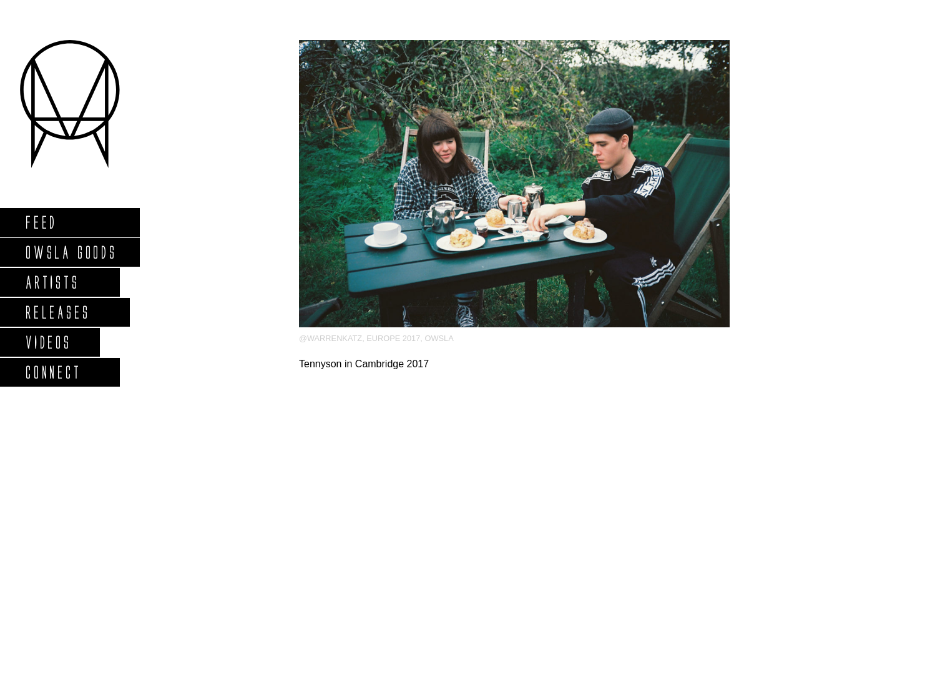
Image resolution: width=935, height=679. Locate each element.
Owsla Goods (71, 252)
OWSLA (438, 338)
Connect (53, 372)
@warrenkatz (330, 338)
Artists (52, 282)
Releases (57, 312)
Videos (48, 342)
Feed (41, 222)
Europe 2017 (393, 338)
